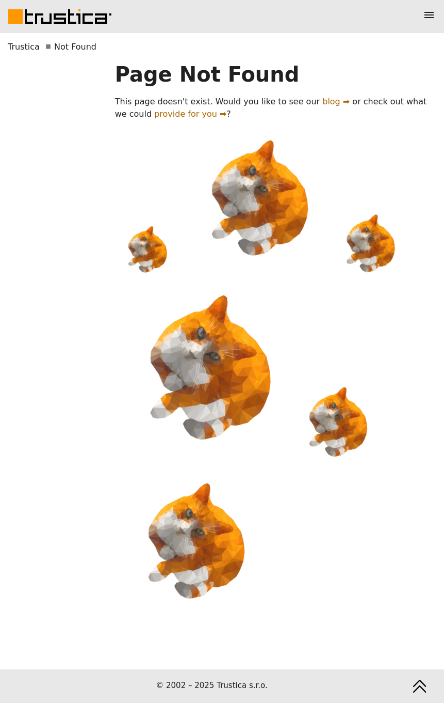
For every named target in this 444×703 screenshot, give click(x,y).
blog (331, 101)
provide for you (185, 114)
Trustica (24, 47)
